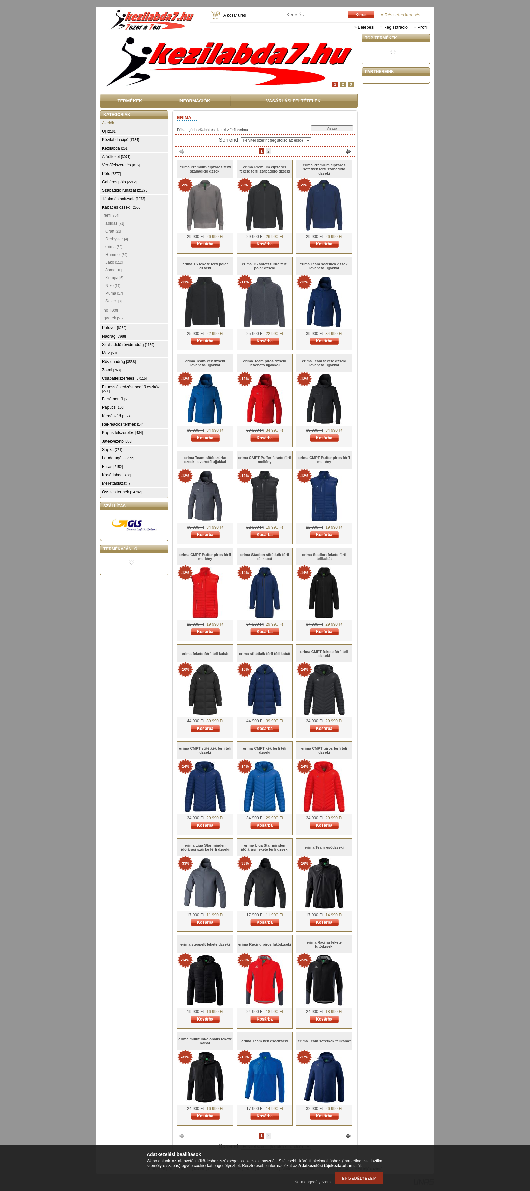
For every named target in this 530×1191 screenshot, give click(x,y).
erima (113, 246)
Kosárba (205, 244)
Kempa (114, 277)
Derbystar (116, 239)
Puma (114, 293)
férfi (233, 130)
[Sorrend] (276, 140)
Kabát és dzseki (213, 130)
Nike (112, 285)
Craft (113, 231)
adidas (114, 223)
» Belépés (364, 27)
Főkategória (187, 130)
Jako (114, 262)
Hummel (116, 254)
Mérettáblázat (116, 483)
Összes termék (122, 491)
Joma (113, 270)
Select (113, 301)
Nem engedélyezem (312, 1182)
